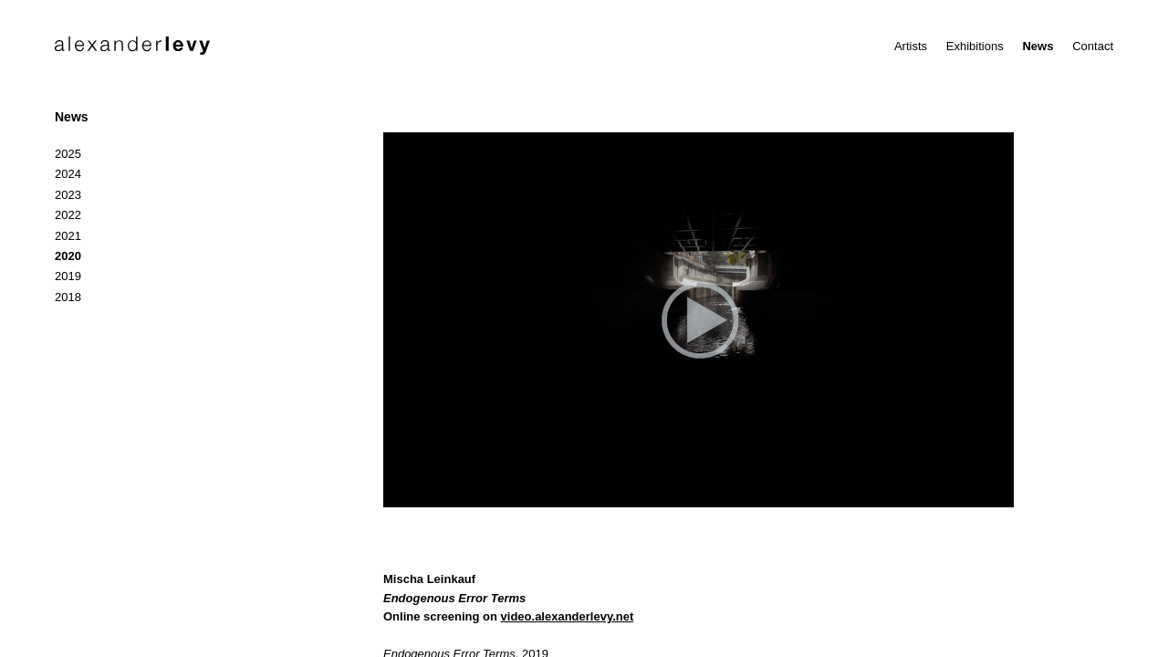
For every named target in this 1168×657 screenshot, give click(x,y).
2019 (68, 276)
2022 (68, 215)
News (1037, 46)
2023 (68, 195)
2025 (68, 154)
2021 (68, 236)
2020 (68, 256)
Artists (910, 46)
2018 (68, 297)
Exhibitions (975, 46)
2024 (68, 174)
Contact (1092, 46)
